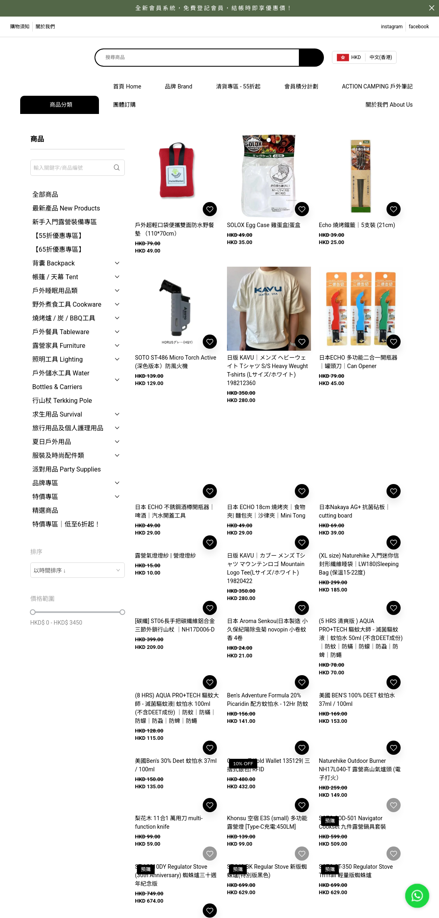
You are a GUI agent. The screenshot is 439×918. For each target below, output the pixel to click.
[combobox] (77, 570)
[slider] (33, 612)
